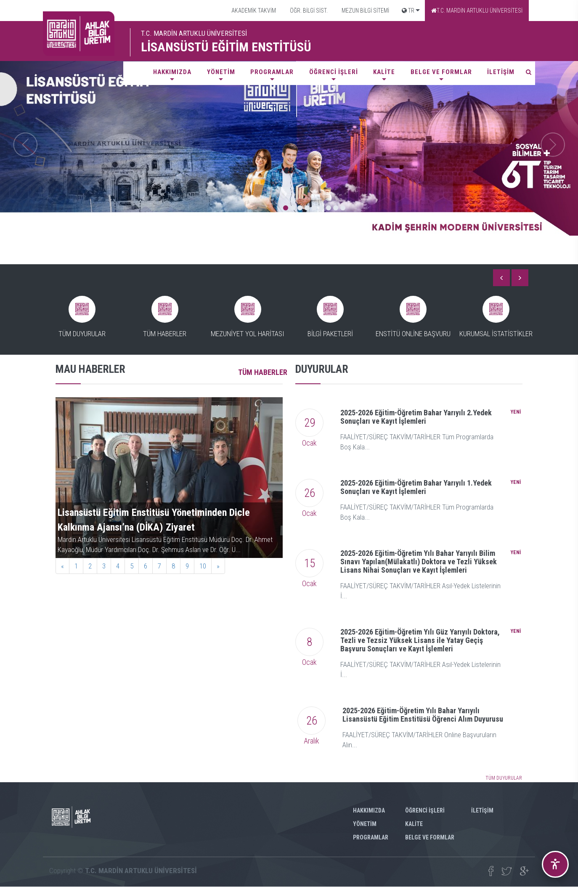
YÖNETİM (221, 72)
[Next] (218, 566)
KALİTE (384, 72)
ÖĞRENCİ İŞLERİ (333, 72)
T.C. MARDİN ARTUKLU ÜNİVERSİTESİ (476, 10)
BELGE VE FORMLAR (441, 72)
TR (408, 10)
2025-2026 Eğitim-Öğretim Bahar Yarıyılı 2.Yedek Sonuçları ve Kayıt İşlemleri (416, 416)
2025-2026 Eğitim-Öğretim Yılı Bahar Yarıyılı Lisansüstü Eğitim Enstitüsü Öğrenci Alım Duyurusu (422, 714)
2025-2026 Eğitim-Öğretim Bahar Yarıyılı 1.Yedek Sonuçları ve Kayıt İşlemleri (416, 487)
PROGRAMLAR (272, 72)
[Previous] (62, 566)
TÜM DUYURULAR (503, 778)
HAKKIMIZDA (172, 72)
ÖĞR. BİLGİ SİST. (308, 10)
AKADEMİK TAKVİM (253, 10)
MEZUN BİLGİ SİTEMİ (364, 10)
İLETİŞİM (500, 72)
